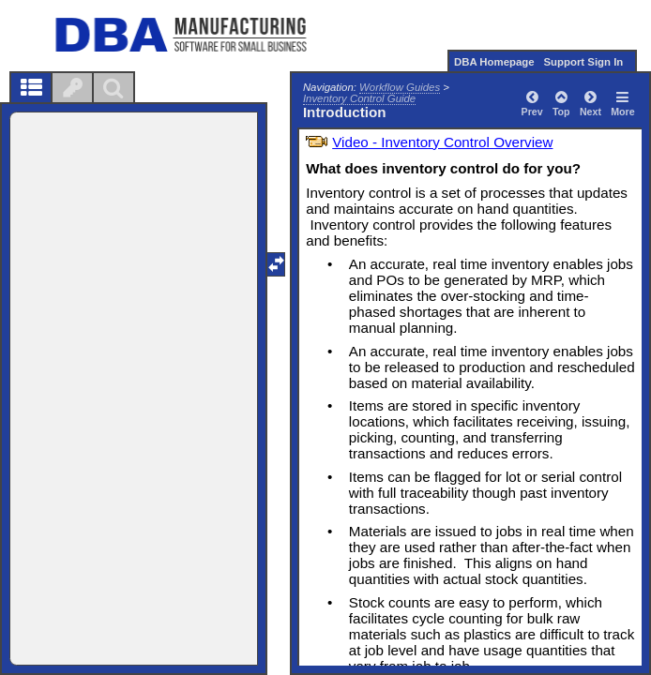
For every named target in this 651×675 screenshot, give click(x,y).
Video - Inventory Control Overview (442, 142)
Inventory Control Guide (359, 98)
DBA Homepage (494, 62)
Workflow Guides (399, 87)
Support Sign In (583, 62)
